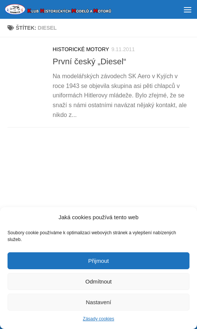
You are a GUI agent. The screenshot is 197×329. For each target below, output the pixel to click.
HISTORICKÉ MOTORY (81, 49)
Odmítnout (98, 282)
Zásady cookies (98, 319)
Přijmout (98, 261)
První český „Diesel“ (89, 61)
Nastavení (98, 302)
